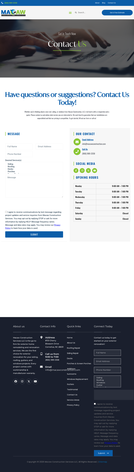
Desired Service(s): (13, 160)
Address (50, 337)
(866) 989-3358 (10, 3)
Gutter (107, 385)
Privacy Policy (111, 443)
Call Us (85, 149)
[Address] (41, 337)
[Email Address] (77, 141)
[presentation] (25, 204)
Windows (107, 382)
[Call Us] (77, 151)
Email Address (87, 139)
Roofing (33, 166)
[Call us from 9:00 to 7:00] (41, 354)
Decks (33, 169)
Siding (33, 164)
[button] (70, 12)
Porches (33, 171)
